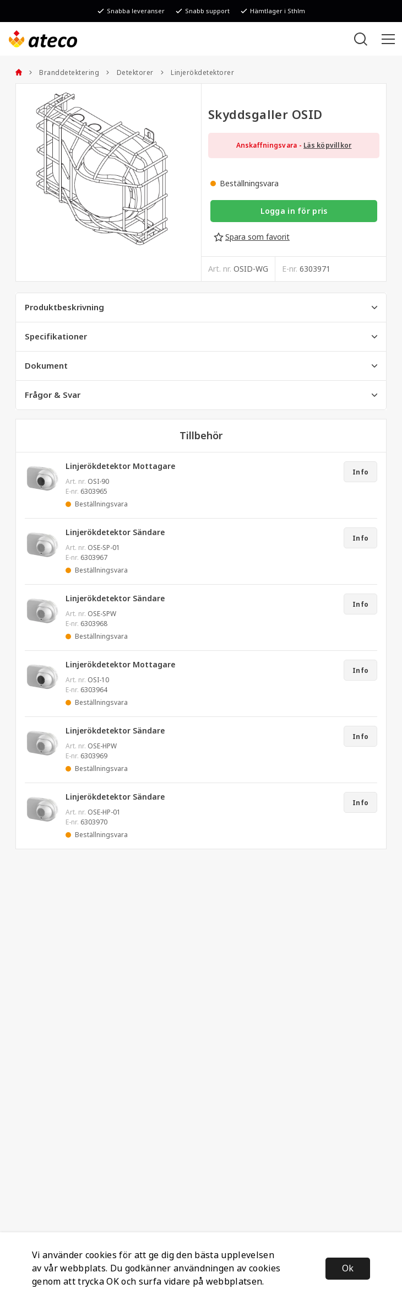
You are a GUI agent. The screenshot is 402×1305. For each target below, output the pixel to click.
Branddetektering (64, 73)
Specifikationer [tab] (201, 337)
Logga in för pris (294, 211)
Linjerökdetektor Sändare (115, 532)
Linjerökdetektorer (197, 73)
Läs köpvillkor (327, 145)
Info (360, 472)
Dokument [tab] (201, 366)
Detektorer (130, 73)
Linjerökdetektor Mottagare (120, 466)
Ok (348, 1268)
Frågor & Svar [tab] (201, 395)
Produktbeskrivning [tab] (201, 307)
